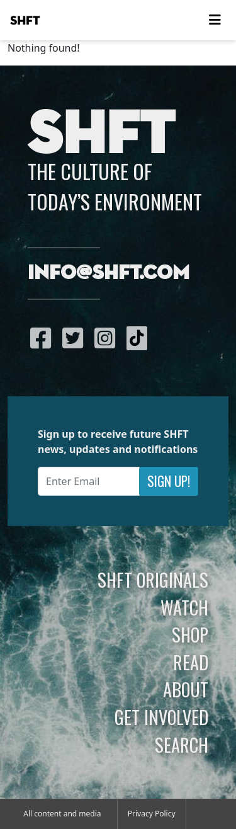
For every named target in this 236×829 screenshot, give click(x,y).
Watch (184, 607)
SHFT (25, 20)
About (185, 689)
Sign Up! (168, 481)
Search (181, 744)
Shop (190, 634)
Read (190, 662)
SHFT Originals (153, 579)
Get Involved (161, 717)
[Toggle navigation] (214, 20)
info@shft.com (108, 273)
